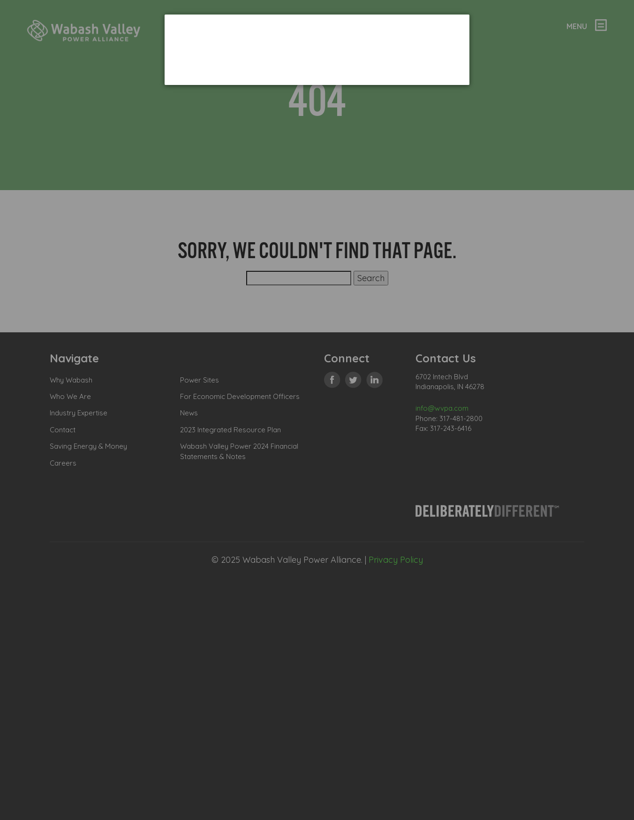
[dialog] (317, 49)
